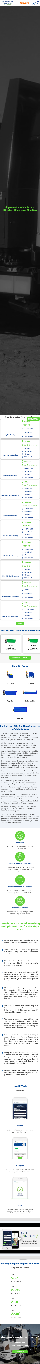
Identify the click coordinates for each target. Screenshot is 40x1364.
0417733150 (28, 489)
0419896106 (28, 509)
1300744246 (28, 429)
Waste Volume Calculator (20, 658)
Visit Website (28, 436)
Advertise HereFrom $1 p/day (33, 419)
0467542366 (28, 448)
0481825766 (28, 468)
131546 (26, 590)
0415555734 (28, 549)
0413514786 (28, 569)
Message (27, 454)
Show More (20, 623)
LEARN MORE (20, 1351)
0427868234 (28, 529)
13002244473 (29, 610)
